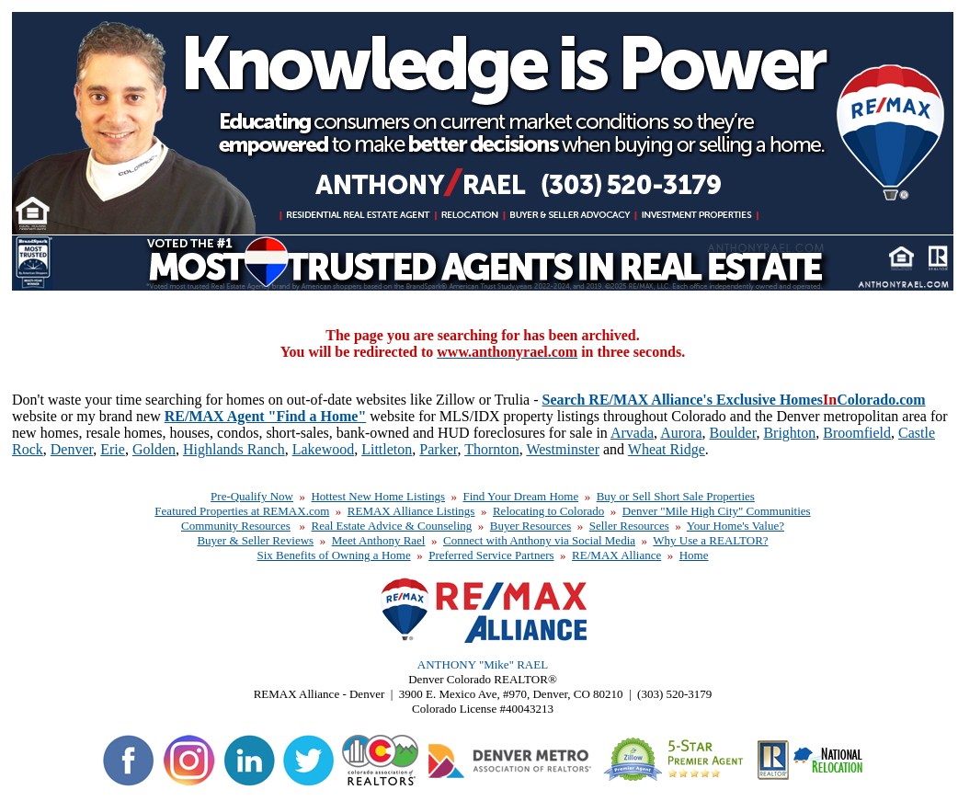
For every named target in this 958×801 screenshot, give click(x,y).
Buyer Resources (530, 525)
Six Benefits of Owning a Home (333, 555)
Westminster (562, 449)
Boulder (732, 433)
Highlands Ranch (234, 449)
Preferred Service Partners (490, 555)
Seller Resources (629, 525)
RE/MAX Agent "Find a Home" (266, 416)
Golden (154, 449)
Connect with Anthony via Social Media (539, 540)
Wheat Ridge (666, 449)
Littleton (386, 449)
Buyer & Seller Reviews (255, 540)
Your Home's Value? (735, 525)
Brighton (789, 433)
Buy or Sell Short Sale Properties (676, 496)
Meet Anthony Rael (379, 540)
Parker (438, 449)
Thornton (491, 449)
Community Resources (236, 525)
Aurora (680, 433)
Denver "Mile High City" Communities (716, 511)
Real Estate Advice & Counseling (392, 525)
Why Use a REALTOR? (710, 540)
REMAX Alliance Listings (411, 511)
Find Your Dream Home (521, 496)
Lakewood (323, 449)
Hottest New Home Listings (378, 496)
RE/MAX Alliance (616, 555)
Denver (72, 449)
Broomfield (857, 433)
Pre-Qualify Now (252, 496)
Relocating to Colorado (548, 511)
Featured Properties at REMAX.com (241, 511)
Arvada (632, 433)
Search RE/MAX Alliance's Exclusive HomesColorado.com (734, 399)
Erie (112, 449)
